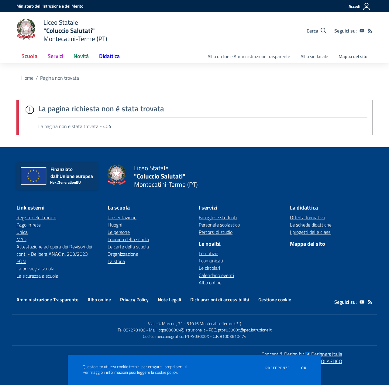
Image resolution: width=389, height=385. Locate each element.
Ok (304, 368)
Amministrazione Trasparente (47, 299)
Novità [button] (81, 56)
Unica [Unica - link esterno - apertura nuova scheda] (22, 232)
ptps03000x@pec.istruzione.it (245, 330)
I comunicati (211, 260)
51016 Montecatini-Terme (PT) (214, 323)
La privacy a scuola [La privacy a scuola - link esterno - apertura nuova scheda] (35, 268)
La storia (116, 261)
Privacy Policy (134, 299)
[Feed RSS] (370, 30)
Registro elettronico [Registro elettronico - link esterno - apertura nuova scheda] (36, 217)
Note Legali (169, 299)
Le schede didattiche (311, 224)
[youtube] (362, 30)
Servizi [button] (55, 56)
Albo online (210, 282)
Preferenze (277, 368)
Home (27, 78)
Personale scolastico (219, 224)
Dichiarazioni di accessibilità (219, 299)
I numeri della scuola (128, 239)
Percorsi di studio (215, 232)
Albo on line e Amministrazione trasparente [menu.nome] (249, 56)
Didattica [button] (109, 56)
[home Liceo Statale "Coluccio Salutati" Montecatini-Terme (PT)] (61, 30)
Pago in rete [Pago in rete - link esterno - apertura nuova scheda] (28, 224)
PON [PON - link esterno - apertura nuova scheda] (21, 261)
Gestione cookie (274, 299)
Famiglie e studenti (218, 217)
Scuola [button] (29, 56)
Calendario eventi (216, 275)
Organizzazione (123, 254)
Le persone (119, 232)
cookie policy (166, 372)
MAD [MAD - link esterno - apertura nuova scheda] (21, 239)
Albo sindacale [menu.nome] (314, 56)
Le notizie (208, 253)
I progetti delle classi (310, 232)
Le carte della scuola (128, 246)
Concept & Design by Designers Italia (302, 354)
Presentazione (122, 217)
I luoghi (115, 224)
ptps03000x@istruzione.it (181, 330)
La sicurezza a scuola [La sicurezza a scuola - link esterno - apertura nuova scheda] (37, 275)
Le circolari (209, 268)
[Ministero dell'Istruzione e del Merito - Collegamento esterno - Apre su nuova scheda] (49, 6)
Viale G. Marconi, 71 (165, 323)
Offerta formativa (307, 217)
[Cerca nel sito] (316, 31)
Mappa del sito (353, 56)
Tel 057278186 (131, 330)
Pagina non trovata (59, 78)
